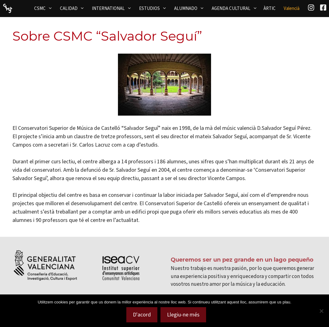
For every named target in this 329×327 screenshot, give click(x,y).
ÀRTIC (270, 8)
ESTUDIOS (154, 8)
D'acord (142, 314)
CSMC (45, 8)
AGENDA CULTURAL (236, 8)
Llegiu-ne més (183, 314)
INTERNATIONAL (113, 8)
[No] (321, 311)
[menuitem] (292, 8)
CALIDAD (74, 8)
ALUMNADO (191, 8)
